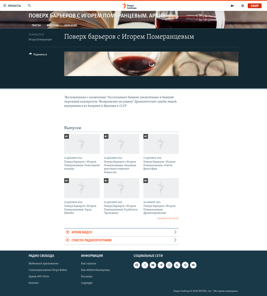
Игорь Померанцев (40, 39)
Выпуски (52, 25)
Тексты (36, 25)
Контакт (34, 283)
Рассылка (86, 276)
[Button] (38, 55)
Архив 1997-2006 (39, 276)
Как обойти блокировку (95, 270)
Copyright (86, 283)
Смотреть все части (168, 218)
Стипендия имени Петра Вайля (48, 270)
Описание (70, 25)
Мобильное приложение (44, 263)
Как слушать (88, 263)
